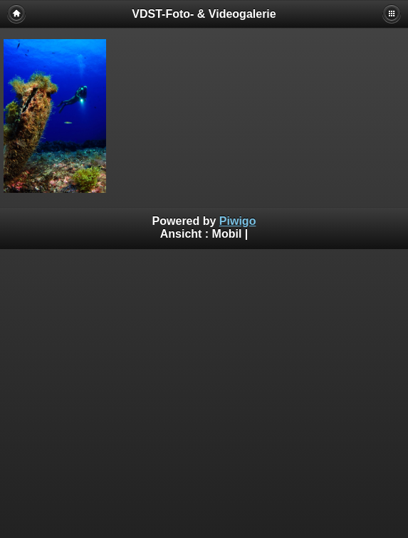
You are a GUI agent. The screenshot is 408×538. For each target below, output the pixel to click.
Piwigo (237, 221)
